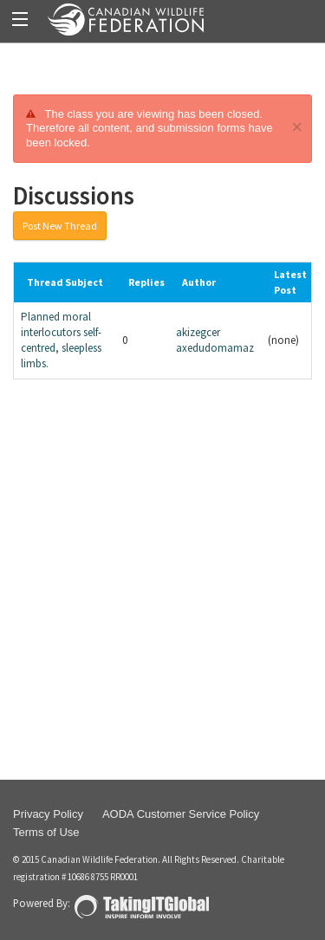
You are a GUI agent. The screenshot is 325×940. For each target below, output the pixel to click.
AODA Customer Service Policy (180, 813)
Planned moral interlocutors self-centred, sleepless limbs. (61, 340)
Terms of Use (46, 832)
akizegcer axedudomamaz (215, 340)
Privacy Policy (48, 813)
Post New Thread (60, 225)
